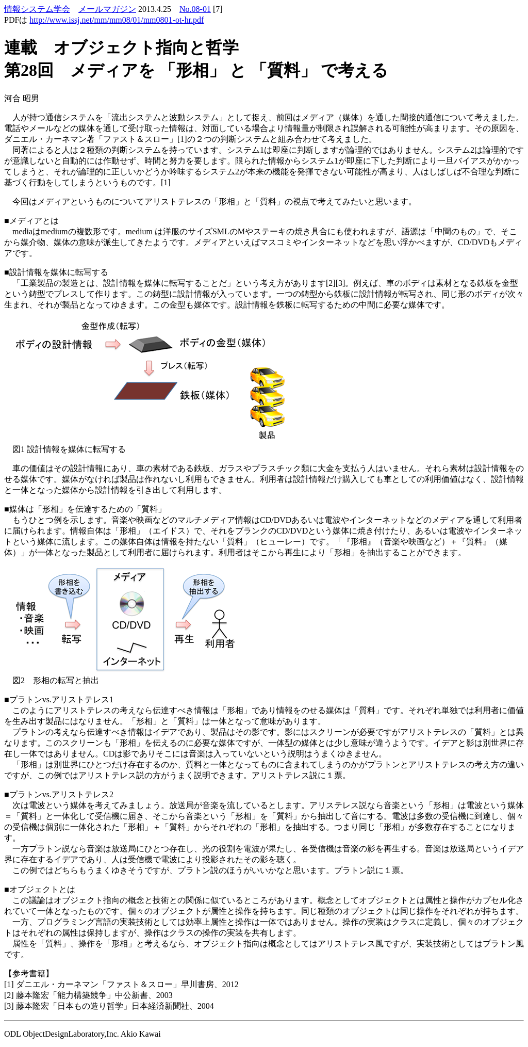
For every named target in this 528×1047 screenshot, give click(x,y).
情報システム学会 (37, 9)
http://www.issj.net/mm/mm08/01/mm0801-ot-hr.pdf (116, 19)
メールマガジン (107, 9)
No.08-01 (195, 9)
